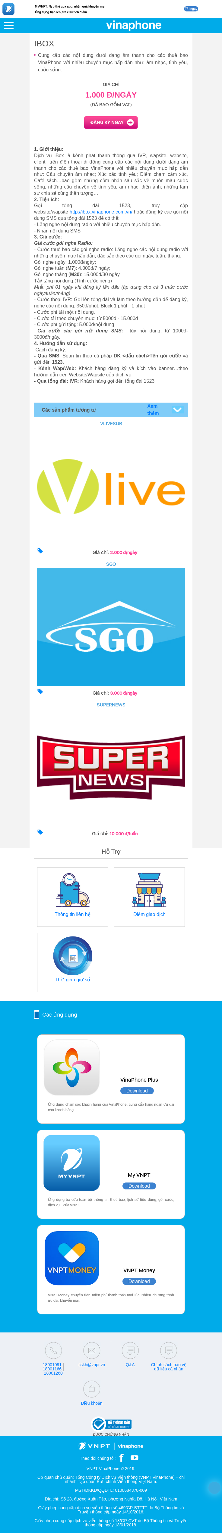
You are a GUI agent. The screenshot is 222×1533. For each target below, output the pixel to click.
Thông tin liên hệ (72, 914)
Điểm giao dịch (149, 914)
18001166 (52, 1368)
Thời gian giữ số (72, 979)
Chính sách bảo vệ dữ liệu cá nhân (168, 1366)
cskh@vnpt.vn (91, 1364)
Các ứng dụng (59, 1015)
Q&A (130, 1364)
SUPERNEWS (111, 705)
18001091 (52, 1364)
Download (137, 1090)
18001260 (53, 1373)
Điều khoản (92, 1403)
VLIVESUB (111, 423)
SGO (111, 564)
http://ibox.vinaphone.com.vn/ (101, 211)
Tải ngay (191, 9)
